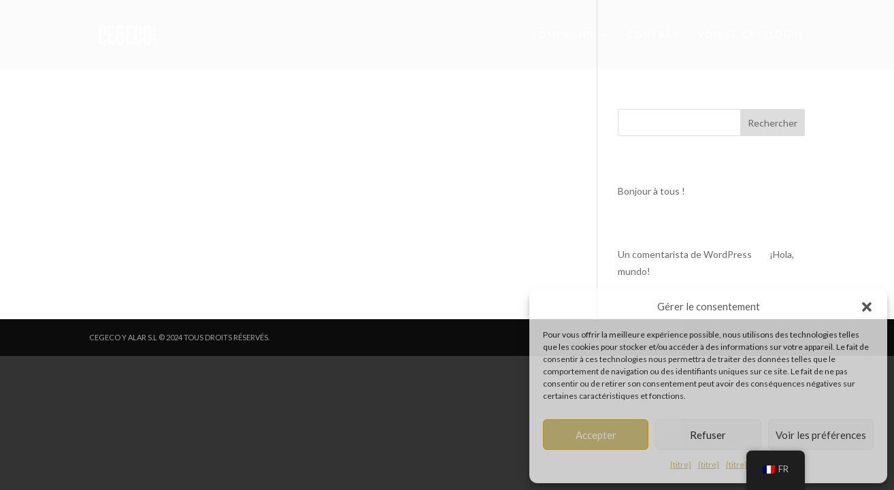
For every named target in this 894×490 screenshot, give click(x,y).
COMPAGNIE (563, 35)
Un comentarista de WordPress (685, 254)
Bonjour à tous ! (651, 191)
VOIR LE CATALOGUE (751, 35)
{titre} (680, 464)
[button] (867, 307)
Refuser (708, 435)
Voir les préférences (821, 435)
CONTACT (653, 35)
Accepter (596, 435)
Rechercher (772, 123)
